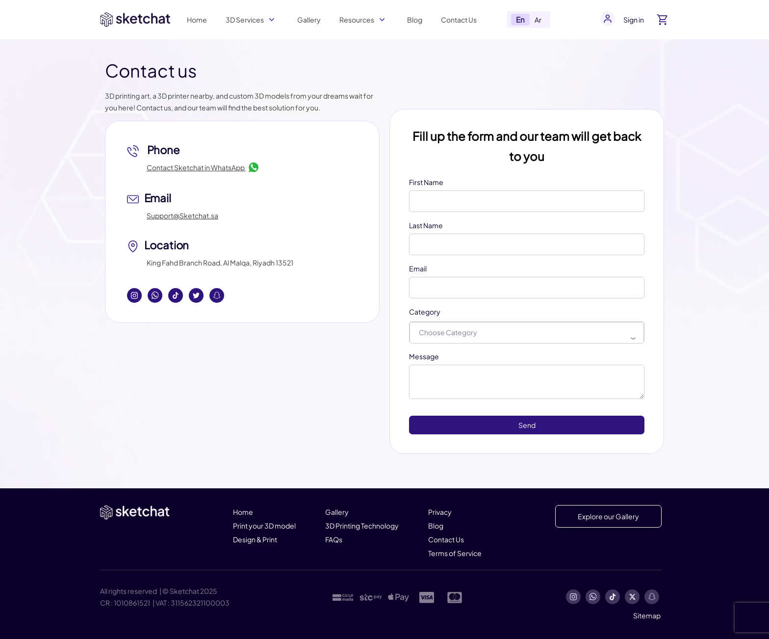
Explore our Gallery (608, 516)
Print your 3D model (264, 525)
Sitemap (647, 615)
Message (424, 356)
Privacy (440, 511)
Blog (414, 19)
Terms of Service (455, 553)
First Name (426, 182)
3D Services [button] (245, 19)
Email (418, 268)
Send (527, 425)
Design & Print (255, 539)
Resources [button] (356, 19)
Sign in (633, 19)
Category (424, 311)
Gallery (309, 19)
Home (197, 19)
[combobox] (527, 333)
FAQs (333, 539)
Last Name (426, 225)
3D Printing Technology (362, 525)
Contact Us (459, 19)
